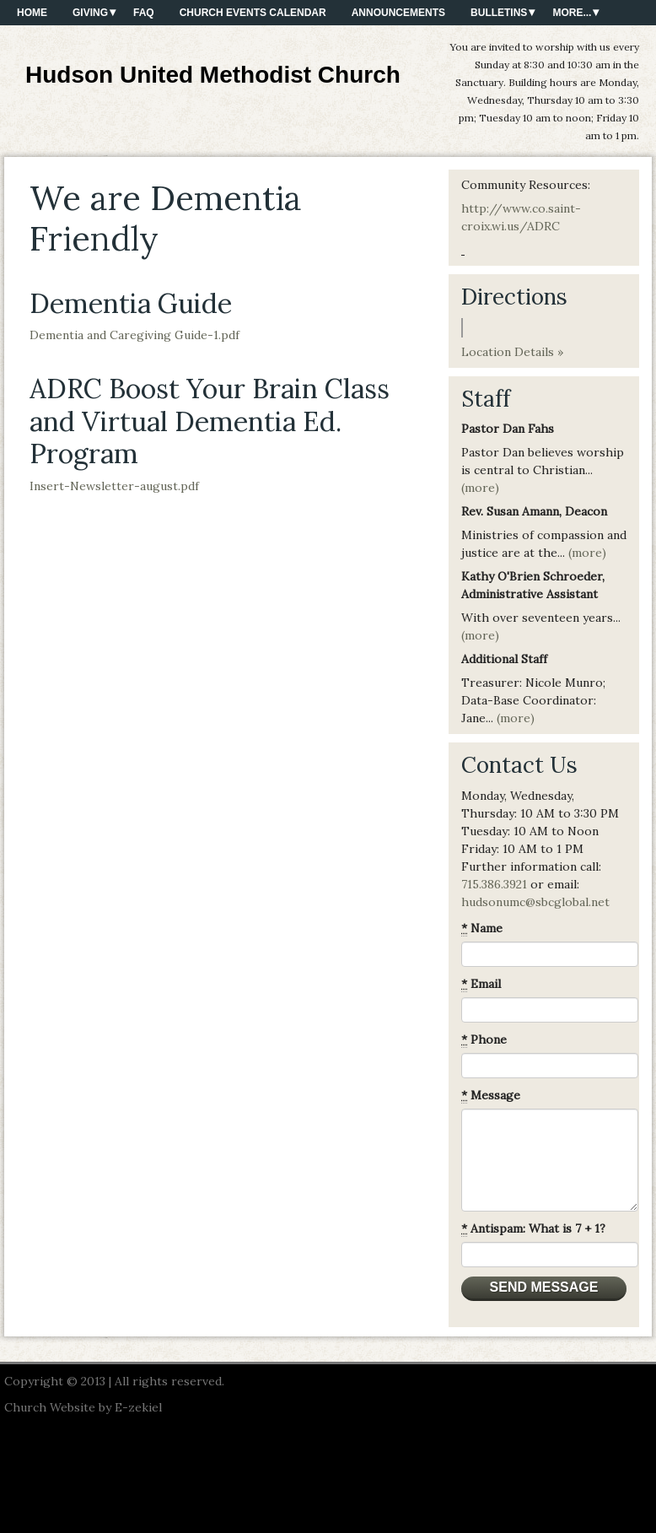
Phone (484, 1040)
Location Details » (512, 351)
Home (32, 13)
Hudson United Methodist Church (213, 75)
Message (490, 1096)
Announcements (398, 13)
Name (482, 928)
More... (571, 13)
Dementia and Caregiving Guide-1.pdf (134, 335)
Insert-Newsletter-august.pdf (114, 486)
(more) (480, 487)
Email (481, 984)
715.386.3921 (494, 884)
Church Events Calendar (253, 13)
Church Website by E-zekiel (83, 1407)
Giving (90, 13)
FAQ (143, 13)
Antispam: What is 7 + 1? (533, 1229)
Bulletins (498, 13)
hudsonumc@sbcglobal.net (535, 902)
